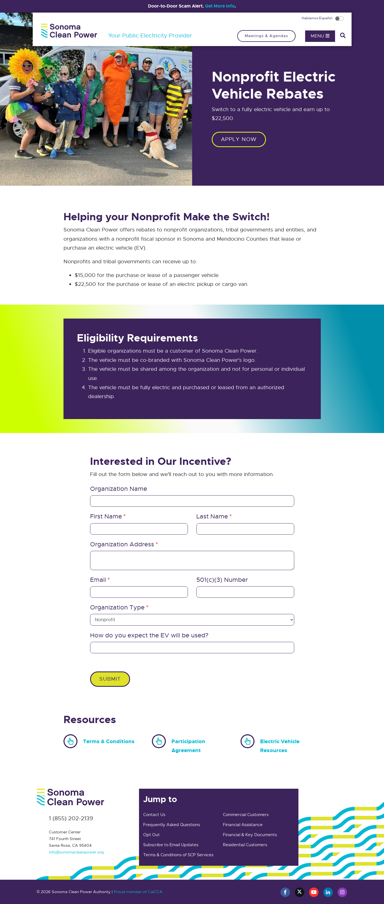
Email (98, 579)
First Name (106, 516)
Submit (110, 678)
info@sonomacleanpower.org (76, 852)
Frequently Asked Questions (171, 824)
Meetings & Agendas (266, 35)
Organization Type (117, 607)
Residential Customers (245, 844)
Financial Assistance (243, 824)
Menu (320, 36)
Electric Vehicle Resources (270, 744)
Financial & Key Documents (250, 834)
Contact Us (154, 814)
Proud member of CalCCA (138, 891)
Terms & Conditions (99, 740)
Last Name (212, 516)
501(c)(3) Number (222, 579)
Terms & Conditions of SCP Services (178, 854)
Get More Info (220, 6)
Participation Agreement (178, 744)
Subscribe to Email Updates (170, 844)
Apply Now (239, 139)
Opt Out (151, 834)
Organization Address (122, 544)
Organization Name (118, 488)
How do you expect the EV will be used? (149, 635)
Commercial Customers (245, 814)
